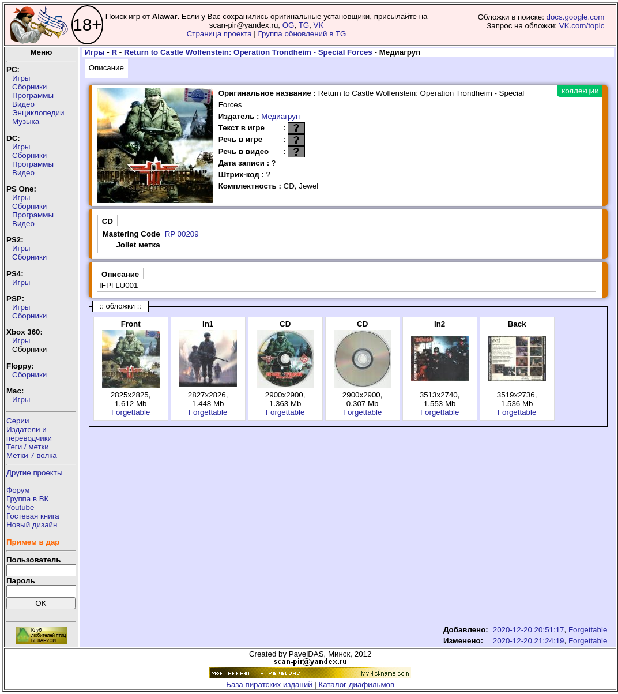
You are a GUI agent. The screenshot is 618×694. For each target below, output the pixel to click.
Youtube (20, 507)
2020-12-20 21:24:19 (528, 640)
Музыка (25, 121)
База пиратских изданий (269, 684)
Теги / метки (27, 446)
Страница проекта (219, 33)
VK (319, 25)
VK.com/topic (582, 25)
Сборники (29, 86)
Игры (21, 78)
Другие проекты (34, 472)
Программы (33, 95)
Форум (18, 490)
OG (288, 25)
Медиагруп (280, 116)
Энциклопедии (38, 112)
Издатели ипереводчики (29, 433)
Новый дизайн (31, 524)
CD (107, 221)
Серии (17, 421)
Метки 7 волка (31, 455)
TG (304, 25)
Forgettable (130, 412)
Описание (106, 67)
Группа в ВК (27, 498)
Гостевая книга (32, 516)
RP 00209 (182, 234)
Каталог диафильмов (357, 684)
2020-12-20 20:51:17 (528, 629)
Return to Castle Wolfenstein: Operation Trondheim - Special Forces (248, 52)
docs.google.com (576, 17)
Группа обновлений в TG (302, 33)
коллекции (580, 91)
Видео (23, 104)
